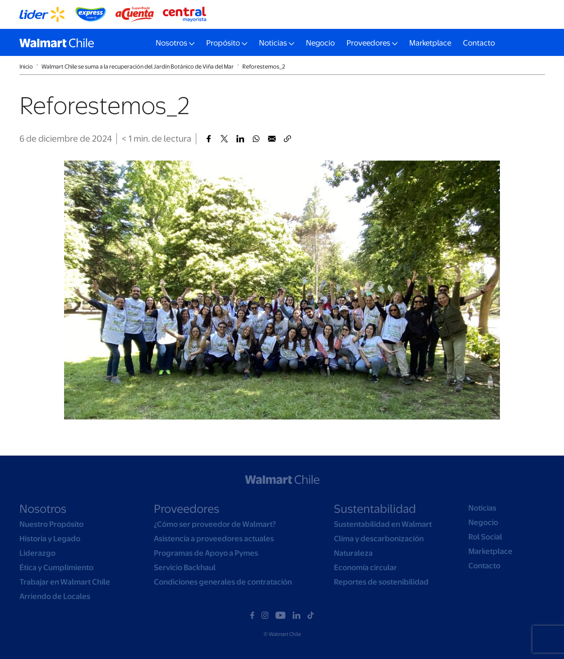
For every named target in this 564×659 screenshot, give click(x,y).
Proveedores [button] (368, 42)
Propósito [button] (223, 42)
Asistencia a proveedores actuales (214, 538)
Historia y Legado (49, 538)
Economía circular (365, 567)
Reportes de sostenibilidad (381, 581)
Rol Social (485, 536)
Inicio (26, 66)
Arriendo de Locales (54, 596)
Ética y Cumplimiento (56, 567)
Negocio (320, 42)
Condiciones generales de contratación (223, 581)
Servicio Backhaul (185, 567)
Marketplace (430, 42)
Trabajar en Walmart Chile (64, 581)
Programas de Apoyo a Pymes (206, 553)
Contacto (479, 42)
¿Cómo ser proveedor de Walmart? (215, 524)
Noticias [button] (273, 42)
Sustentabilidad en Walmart (383, 524)
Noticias (482, 507)
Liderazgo (37, 553)
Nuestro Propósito (51, 524)
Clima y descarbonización (379, 538)
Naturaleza (353, 553)
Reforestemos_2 (263, 66)
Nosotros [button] (171, 42)
